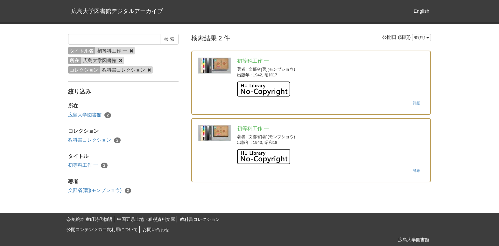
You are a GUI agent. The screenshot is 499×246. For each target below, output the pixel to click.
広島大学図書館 (89, 115)
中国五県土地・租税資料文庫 (146, 219)
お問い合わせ (156, 229)
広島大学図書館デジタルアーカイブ (117, 11)
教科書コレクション (94, 140)
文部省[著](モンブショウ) (99, 190)
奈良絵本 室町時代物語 (89, 219)
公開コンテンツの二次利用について (102, 229)
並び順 (421, 37)
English (421, 11)
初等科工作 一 (88, 165)
